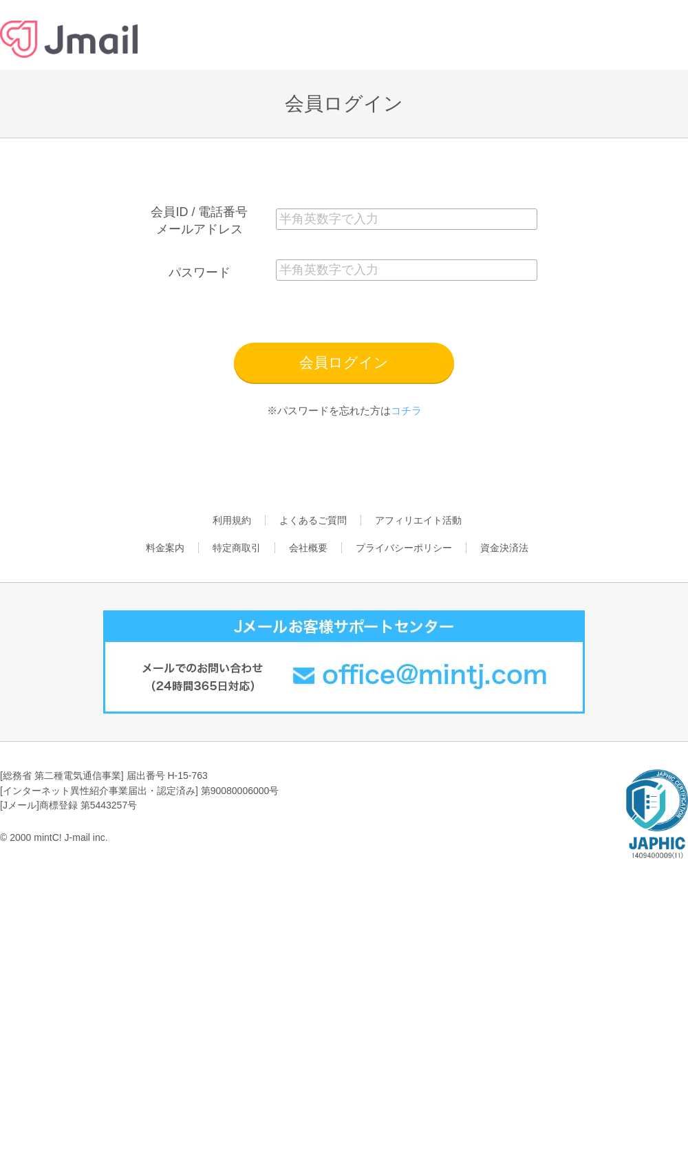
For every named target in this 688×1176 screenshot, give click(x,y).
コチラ (406, 410)
